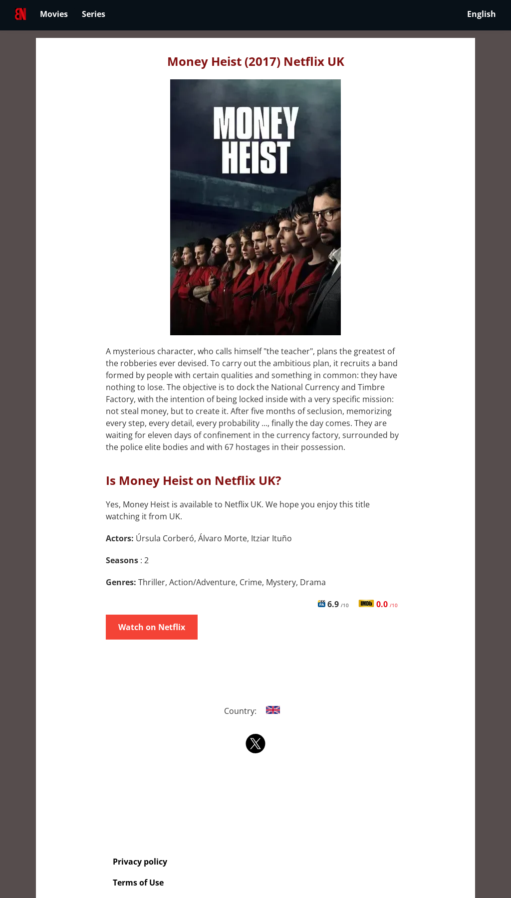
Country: (255, 710)
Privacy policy (140, 861)
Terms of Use (138, 882)
